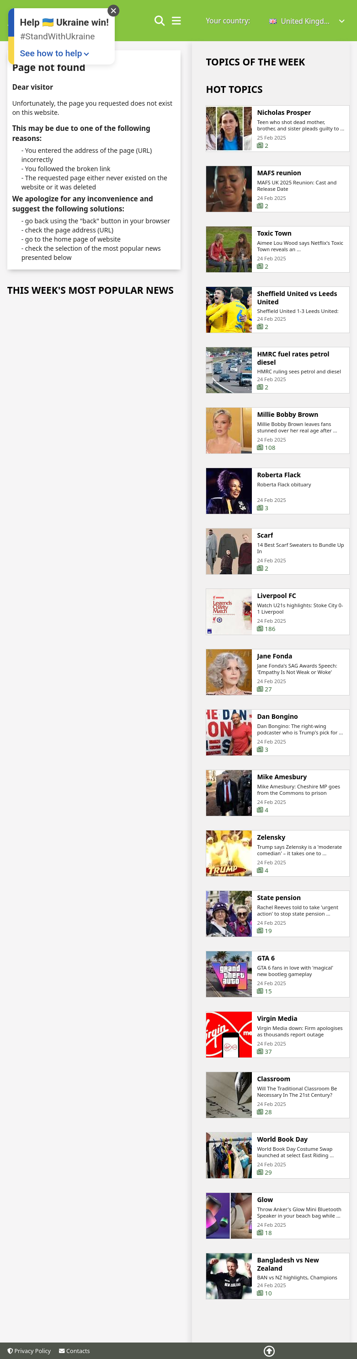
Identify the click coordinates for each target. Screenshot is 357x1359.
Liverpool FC (276, 601)
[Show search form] (160, 21)
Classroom (273, 1084)
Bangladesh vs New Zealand (288, 1269)
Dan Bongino (277, 721)
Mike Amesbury (282, 782)
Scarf (265, 540)
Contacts (74, 1351)
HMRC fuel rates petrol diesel (293, 363)
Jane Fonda (274, 661)
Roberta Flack (279, 480)
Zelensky (271, 842)
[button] (307, 21)
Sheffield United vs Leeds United (297, 303)
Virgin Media (277, 1023)
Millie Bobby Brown (287, 419)
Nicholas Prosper (284, 112)
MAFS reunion (279, 173)
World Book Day (282, 1144)
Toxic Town (274, 233)
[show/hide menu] (176, 21)
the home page (65, 239)
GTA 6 (266, 963)
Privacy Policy (29, 1351)
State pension (279, 903)
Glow (265, 1205)
